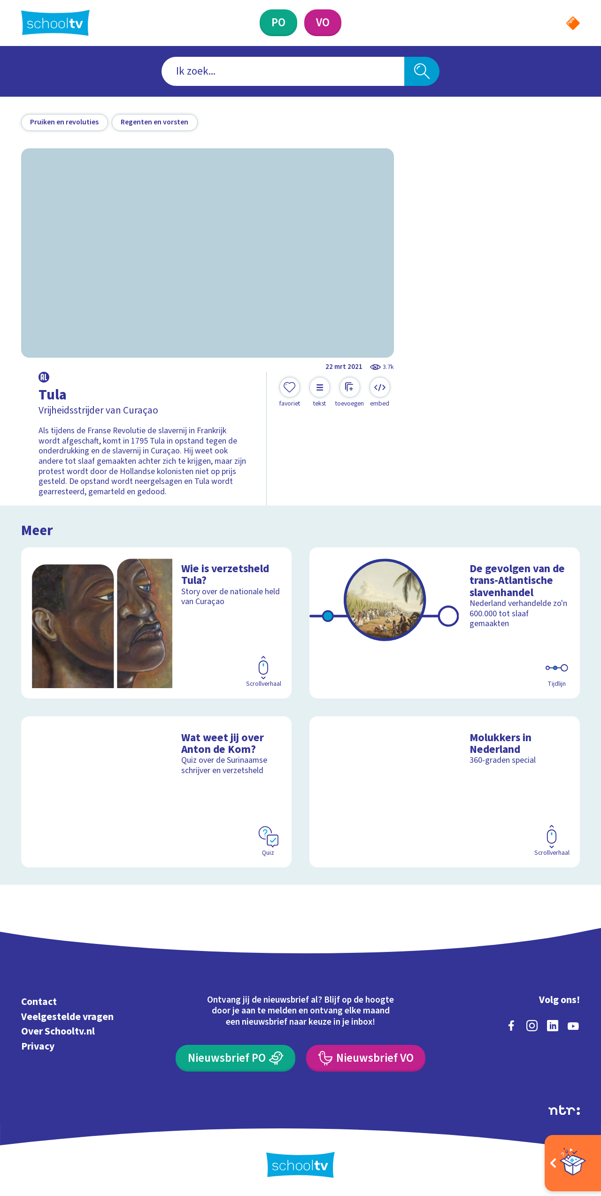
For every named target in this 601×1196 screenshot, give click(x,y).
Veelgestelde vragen (67, 1017)
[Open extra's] (573, 1163)
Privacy (37, 1046)
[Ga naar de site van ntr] (564, 1110)
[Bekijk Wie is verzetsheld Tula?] (156, 622)
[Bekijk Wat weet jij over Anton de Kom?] (156, 791)
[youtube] (573, 1025)
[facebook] (511, 1025)
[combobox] (283, 71)
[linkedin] (552, 1025)
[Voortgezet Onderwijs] (322, 22)
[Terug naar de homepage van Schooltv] (55, 23)
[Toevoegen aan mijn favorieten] (289, 392)
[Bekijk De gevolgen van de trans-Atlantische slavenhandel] (444, 622)
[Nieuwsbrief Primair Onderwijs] (235, 1058)
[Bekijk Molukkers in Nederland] (444, 791)
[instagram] (532, 1025)
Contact (39, 1002)
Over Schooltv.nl (58, 1031)
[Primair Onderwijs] (278, 22)
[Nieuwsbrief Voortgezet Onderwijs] (365, 1058)
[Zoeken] (421, 71)
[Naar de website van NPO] (573, 23)
